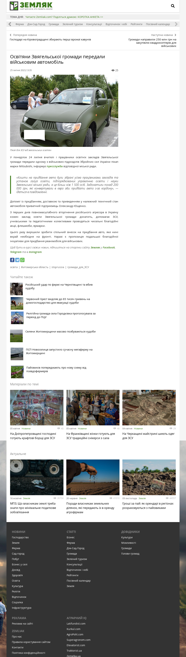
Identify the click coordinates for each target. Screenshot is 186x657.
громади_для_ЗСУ (78, 262)
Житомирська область (34, 262)
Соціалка (17, 536)
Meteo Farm (74, 601)
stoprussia (58, 262)
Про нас (17, 570)
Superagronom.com (78, 573)
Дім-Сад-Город (36, 24)
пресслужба (55, 162)
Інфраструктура (21, 541)
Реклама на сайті (22, 557)
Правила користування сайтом (31, 576)
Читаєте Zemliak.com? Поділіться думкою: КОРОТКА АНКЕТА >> (64, 17)
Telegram (15, 247)
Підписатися (62, 632)
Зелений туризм (73, 24)
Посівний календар (158, 24)
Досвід (16, 503)
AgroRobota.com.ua (78, 595)
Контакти (17, 581)
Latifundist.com (76, 557)
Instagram (35, 247)
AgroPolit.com (75, 568)
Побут (15, 493)
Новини (26, 361)
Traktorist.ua (74, 584)
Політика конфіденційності (28, 586)
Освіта (16, 514)
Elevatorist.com (76, 579)
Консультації (94, 24)
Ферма (19, 24)
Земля (26, 430)
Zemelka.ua (74, 590)
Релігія (16, 525)
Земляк (95, 243)
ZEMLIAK (18, 565)
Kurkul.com (73, 563)
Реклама (19, 552)
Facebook (109, 243)
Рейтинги (136, 24)
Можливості (128, 476)
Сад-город (18, 487)
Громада (54, 24)
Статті (71, 466)
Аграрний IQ (77, 552)
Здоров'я (17, 509)
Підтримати (113, 632)
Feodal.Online (75, 606)
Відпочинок (19, 531)
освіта (14, 262)
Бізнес (71, 471)
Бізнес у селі (19, 498)
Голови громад (130, 487)
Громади (126, 482)
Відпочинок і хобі (116, 24)
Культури (127, 471)
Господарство (20, 471)
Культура (17, 520)
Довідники (130, 466)
